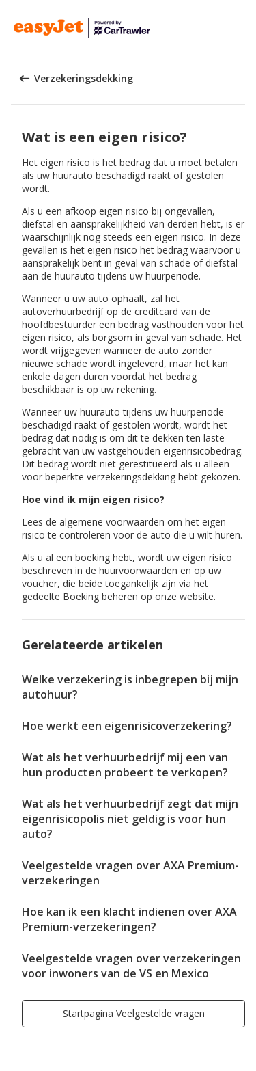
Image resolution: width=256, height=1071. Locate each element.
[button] (241, 27)
